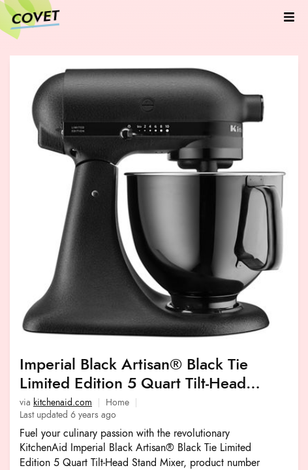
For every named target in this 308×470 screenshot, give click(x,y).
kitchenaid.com (62, 402)
